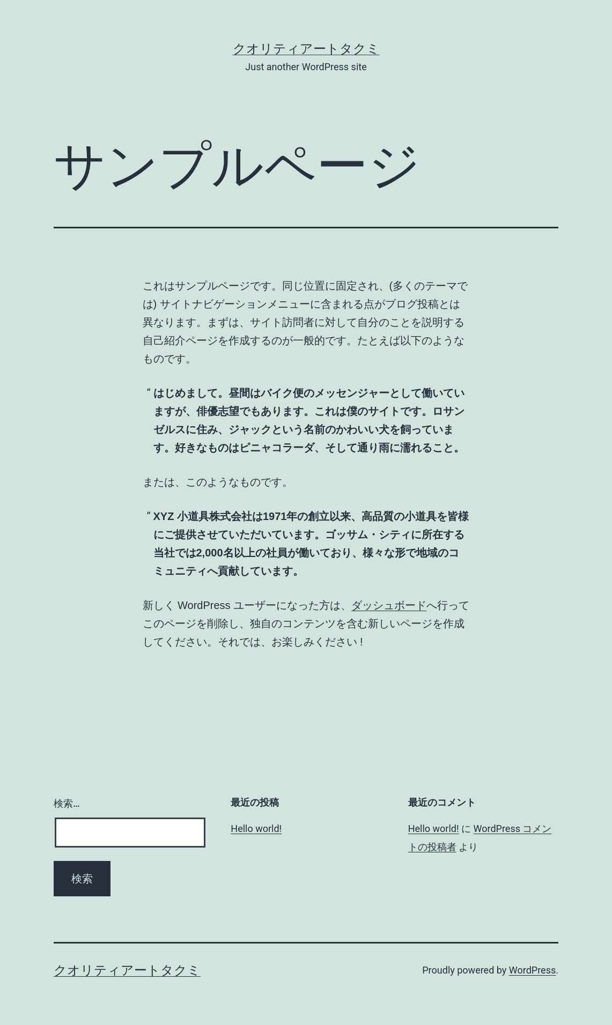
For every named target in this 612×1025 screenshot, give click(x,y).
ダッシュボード (388, 605)
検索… (67, 803)
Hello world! (256, 828)
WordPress (532, 970)
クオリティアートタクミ (306, 48)
